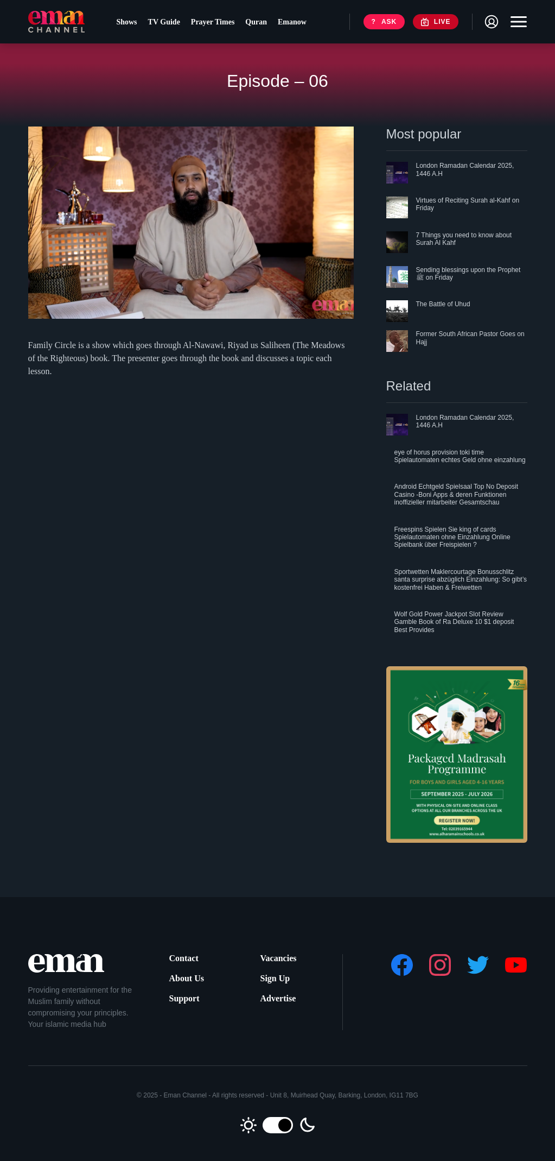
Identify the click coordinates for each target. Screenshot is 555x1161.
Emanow (292, 22)
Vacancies (278, 958)
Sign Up (275, 978)
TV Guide (164, 22)
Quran (256, 22)
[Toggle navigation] (516, 22)
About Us (186, 978)
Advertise (278, 998)
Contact (184, 958)
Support (184, 998)
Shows (126, 22)
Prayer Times (213, 22)
